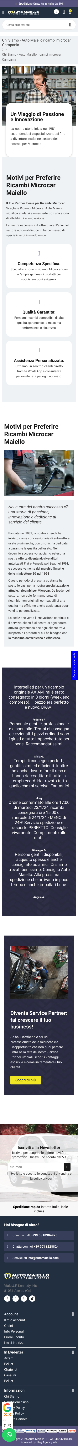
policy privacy (42, 1178)
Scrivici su (35, 1258)
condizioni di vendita (55, 1173)
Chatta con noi (35, 1246)
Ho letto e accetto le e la (41, 1176)
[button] (25, 1080)
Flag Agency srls (46, 1442)
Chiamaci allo (34, 1235)
